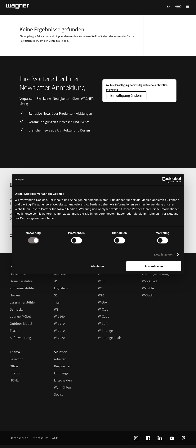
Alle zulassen (154, 266)
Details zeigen (163, 254)
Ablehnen (97, 266)
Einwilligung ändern (126, 95)
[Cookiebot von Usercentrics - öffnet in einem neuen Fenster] (164, 180)
